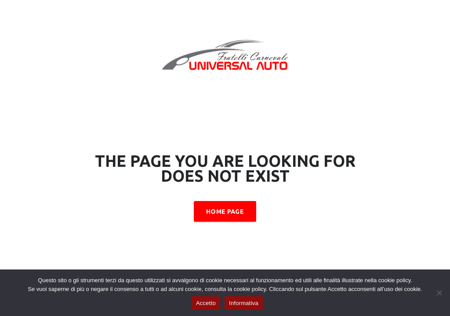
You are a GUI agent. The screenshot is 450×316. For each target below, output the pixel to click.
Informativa (243, 303)
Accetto (206, 303)
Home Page (225, 211)
